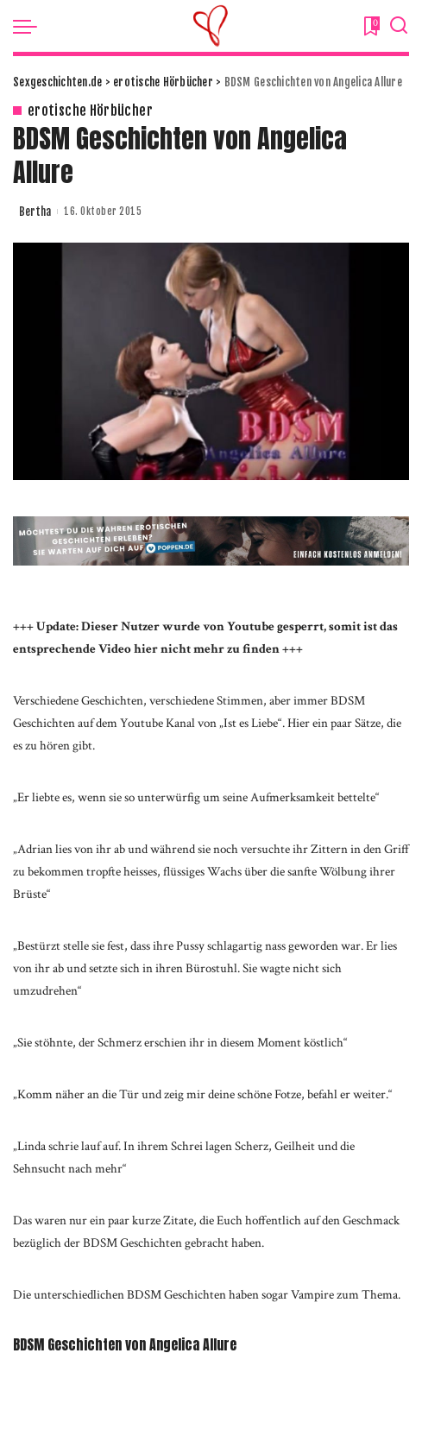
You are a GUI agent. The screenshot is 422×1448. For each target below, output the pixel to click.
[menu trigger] (29, 26)
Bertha (35, 211)
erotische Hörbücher (90, 110)
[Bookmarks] (370, 26)
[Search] (398, 26)
